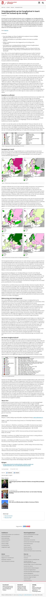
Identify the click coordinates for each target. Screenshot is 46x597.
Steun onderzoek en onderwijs (8, 561)
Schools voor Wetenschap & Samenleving (32, 550)
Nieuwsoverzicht (8, 516)
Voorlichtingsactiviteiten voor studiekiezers (11, 534)
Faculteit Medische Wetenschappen (31, 568)
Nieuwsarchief (8, 517)
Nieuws (12, 7)
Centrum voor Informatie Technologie (32, 541)
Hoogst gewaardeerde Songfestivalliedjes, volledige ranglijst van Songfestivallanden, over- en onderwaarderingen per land (18, 465)
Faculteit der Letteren (28, 566)
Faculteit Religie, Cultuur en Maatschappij (32, 564)
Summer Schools (5, 541)
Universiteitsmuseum (28, 543)
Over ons (3, 7)
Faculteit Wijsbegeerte (28, 573)
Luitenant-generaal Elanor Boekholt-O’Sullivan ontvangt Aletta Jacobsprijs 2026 (26, 482)
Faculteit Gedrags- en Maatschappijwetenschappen (30, 562)
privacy (20, 595)
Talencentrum (27, 538)
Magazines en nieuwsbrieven (8, 557)
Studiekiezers (5, 532)
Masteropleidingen (6, 538)
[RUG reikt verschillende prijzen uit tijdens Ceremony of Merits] (5, 504)
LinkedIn (16, 472)
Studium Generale (27, 547)
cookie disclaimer (28, 595)
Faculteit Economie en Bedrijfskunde (31, 559)
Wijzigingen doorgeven (6, 559)
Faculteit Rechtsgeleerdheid (30, 569)
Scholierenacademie (6, 540)
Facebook (9, 472)
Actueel (8, 7)
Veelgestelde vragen (6, 547)
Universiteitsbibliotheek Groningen (31, 534)
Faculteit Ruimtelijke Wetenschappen (31, 571)
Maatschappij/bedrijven (29, 532)
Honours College (5, 543)
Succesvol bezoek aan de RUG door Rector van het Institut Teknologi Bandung (25, 492)
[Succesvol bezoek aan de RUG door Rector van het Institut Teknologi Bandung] (5, 494)
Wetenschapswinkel (28, 549)
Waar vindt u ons (27, 555)
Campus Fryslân (27, 578)
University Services (28, 580)
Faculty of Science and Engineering (31, 575)
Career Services (27, 545)
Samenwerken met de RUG (29, 540)
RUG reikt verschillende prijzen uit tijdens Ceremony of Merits (24, 502)
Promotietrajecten (5, 545)
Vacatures (26, 557)
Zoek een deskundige (28, 536)
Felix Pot (6, 30)
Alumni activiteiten (5, 555)
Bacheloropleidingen (6, 536)
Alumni (3, 554)
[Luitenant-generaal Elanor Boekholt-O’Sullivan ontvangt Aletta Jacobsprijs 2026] (5, 483)
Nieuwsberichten (18, 7)
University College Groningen (30, 577)
